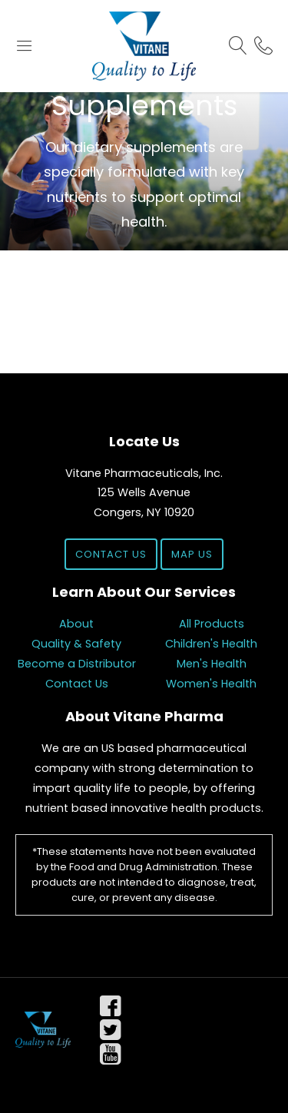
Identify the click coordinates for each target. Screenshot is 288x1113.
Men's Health (212, 663)
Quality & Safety (76, 643)
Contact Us (111, 554)
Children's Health (211, 643)
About (76, 623)
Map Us (192, 554)
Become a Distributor (77, 663)
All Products (211, 623)
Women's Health (211, 683)
